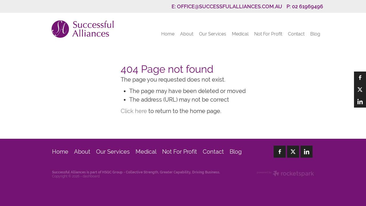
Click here (134, 111)
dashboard (91, 176)
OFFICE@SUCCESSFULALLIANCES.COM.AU (229, 6)
